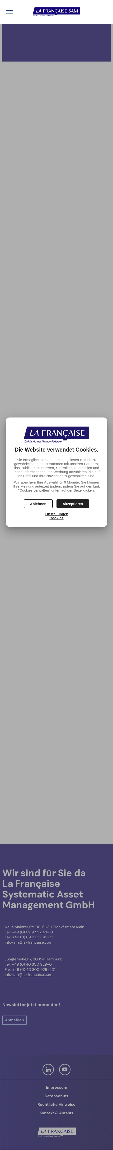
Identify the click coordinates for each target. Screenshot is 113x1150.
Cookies (56, 518)
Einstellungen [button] (56, 514)
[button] (72, 503)
